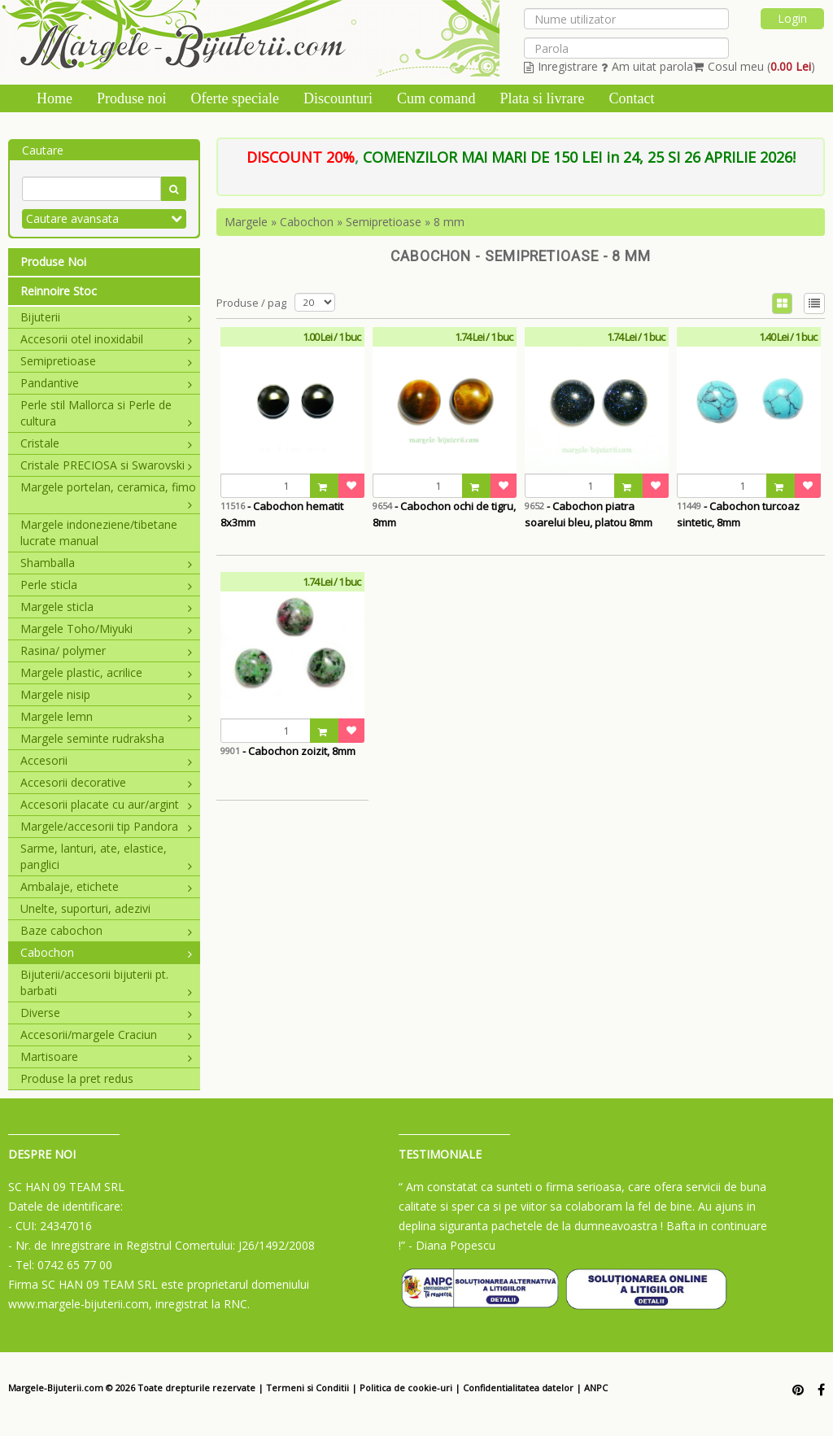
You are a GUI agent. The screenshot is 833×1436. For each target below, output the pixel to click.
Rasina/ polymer (106, 650)
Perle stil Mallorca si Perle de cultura (106, 413)
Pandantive (106, 383)
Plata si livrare (541, 98)
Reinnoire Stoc (58, 291)
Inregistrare (561, 66)
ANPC (596, 1387)
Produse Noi (53, 261)
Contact (631, 98)
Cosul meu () (754, 66)
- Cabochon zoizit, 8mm (287, 751)
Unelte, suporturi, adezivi (85, 908)
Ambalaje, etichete (106, 886)
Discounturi (338, 98)
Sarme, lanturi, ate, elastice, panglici (106, 856)
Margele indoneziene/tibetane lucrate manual (98, 532)
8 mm (449, 221)
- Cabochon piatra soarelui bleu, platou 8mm (588, 514)
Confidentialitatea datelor (518, 1387)
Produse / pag (251, 302)
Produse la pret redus (76, 1078)
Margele (246, 221)
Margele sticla (106, 606)
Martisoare (106, 1056)
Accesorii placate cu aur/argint (106, 804)
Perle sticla (106, 584)
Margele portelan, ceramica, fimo (108, 487)
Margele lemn (106, 716)
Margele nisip (106, 694)
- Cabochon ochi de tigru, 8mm (444, 514)
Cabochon (106, 952)
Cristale (106, 443)
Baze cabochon (106, 930)
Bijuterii (106, 317)
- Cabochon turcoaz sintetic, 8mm (738, 514)
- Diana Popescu (451, 1245)
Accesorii (106, 760)
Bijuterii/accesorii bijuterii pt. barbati (106, 982)
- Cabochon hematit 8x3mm (281, 514)
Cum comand (436, 98)
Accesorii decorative (106, 782)
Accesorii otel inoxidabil (106, 339)
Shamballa (106, 562)
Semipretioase (106, 361)
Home (54, 98)
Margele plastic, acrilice (106, 672)
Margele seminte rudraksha (92, 738)
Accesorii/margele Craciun (106, 1034)
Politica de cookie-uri (406, 1387)
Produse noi (132, 98)
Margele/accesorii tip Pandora (106, 826)
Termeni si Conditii (307, 1387)
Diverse (106, 1012)
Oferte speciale (235, 98)
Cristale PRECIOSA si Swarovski (106, 465)
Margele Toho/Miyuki (106, 628)
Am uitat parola (647, 66)
